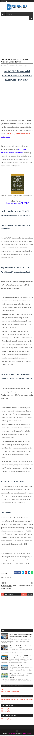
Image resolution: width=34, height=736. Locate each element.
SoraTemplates (11, 734)
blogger (24, 595)
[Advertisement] (17, 41)
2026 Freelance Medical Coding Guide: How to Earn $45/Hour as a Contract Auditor (20, 648)
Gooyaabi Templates (26, 734)
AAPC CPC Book (22, 66)
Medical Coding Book (24, 68)
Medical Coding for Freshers (7, 709)
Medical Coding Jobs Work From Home (10, 692)
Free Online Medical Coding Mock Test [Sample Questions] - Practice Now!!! (17, 701)
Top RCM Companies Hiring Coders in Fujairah (19, 666)
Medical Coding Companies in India (9, 720)
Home (2, 690)
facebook (30, 595)
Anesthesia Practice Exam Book (9, 68)
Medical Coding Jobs (5, 712)
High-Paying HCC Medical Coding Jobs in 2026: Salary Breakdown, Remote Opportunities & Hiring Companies (21, 676)
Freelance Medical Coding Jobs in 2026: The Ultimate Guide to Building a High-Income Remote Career (21, 657)
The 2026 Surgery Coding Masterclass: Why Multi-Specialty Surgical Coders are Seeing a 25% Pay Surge (20, 637)
